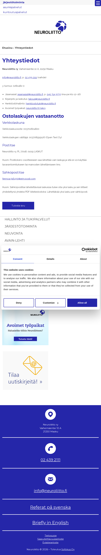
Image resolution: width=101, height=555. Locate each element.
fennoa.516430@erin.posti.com (19, 178)
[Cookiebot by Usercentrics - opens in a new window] (84, 250)
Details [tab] (50, 258)
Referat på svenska (50, 507)
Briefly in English (50, 522)
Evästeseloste (50, 542)
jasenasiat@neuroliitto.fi (30, 94)
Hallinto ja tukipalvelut (27, 219)
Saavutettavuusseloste (50, 538)
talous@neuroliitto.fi (39, 99)
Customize (50, 302)
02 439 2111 (31, 77)
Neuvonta (14, 233)
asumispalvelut (12, 7)
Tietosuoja (51, 535)
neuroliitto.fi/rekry (36, 108)
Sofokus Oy (68, 549)
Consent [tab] (17, 258)
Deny (19, 302)
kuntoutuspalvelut (15, 12)
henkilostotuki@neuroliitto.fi (41, 103)
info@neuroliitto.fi (11, 77)
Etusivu (7, 47)
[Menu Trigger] (98, 3)
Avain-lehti (15, 240)
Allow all (82, 302)
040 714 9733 (54, 94)
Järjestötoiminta (21, 226)
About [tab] (83, 258)
